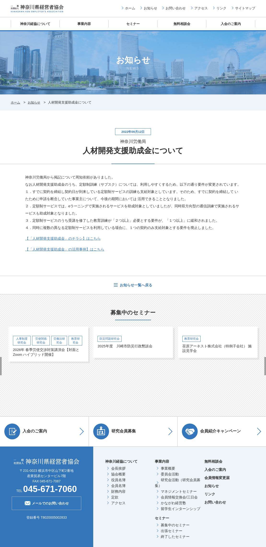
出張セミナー (171, 534)
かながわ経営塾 (173, 506)
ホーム (130, 10)
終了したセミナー (175, 540)
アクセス (201, 10)
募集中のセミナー (175, 529)
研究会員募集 (116, 435)
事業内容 (84, 27)
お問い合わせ (176, 10)
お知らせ (150, 10)
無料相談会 (182, 27)
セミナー (133, 27)
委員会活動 (170, 478)
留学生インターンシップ (180, 512)
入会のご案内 (231, 27)
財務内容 (118, 495)
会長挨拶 (118, 472)
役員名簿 (118, 483)
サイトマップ (245, 10)
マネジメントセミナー (179, 495)
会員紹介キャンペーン (213, 435)
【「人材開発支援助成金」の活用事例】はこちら (64, 253)
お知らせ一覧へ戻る (135, 289)
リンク (221, 10)
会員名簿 (118, 489)
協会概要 (118, 478)
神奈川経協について (35, 27)
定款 (114, 501)
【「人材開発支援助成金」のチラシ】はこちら (63, 242)
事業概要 (168, 472)
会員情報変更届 (217, 481)
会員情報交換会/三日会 (179, 501)
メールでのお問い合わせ (46, 506)
